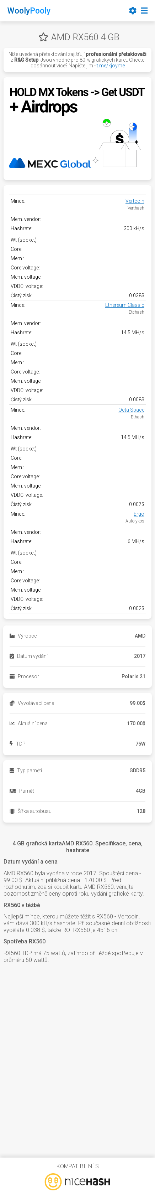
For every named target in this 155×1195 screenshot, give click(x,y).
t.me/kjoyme (111, 65)
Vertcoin (134, 201)
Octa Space (131, 410)
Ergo (139, 514)
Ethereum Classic (124, 305)
